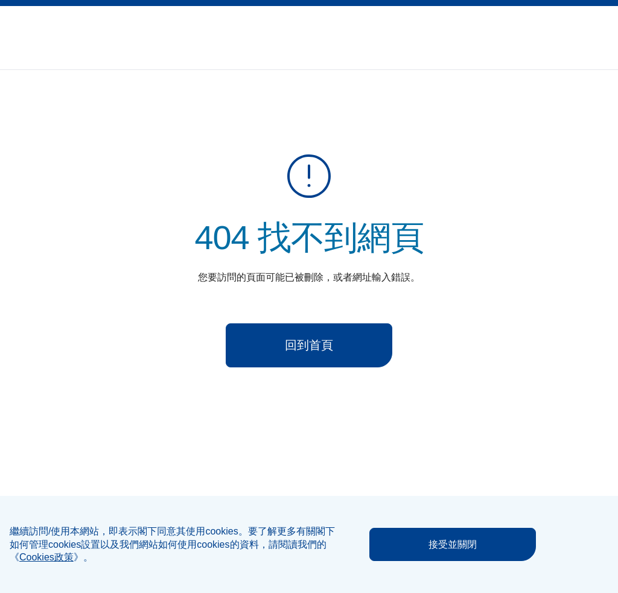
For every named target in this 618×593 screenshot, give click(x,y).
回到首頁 (309, 345)
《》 (46, 557)
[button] (574, 31)
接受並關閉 (452, 544)
